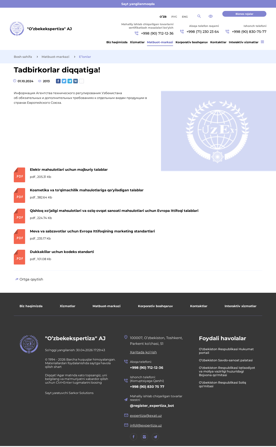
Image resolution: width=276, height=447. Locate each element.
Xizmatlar (137, 42)
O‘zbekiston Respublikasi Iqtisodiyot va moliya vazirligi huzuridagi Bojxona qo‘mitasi (227, 371)
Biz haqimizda (116, 42)
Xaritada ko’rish (143, 352)
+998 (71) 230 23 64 (199, 32)
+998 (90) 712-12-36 (154, 33)
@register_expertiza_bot (152, 406)
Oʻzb (163, 16)
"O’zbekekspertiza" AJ (75, 338)
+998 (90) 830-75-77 (246, 32)
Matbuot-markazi (160, 42)
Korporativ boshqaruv (192, 42)
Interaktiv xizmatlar (243, 42)
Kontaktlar (218, 42)
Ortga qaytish (31, 279)
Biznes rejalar (244, 13)
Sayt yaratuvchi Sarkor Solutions (69, 393)
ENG (185, 16)
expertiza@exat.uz (146, 416)
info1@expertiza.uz (146, 426)
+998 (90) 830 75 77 (147, 387)
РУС (174, 16)
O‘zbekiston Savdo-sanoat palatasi (226, 360)
